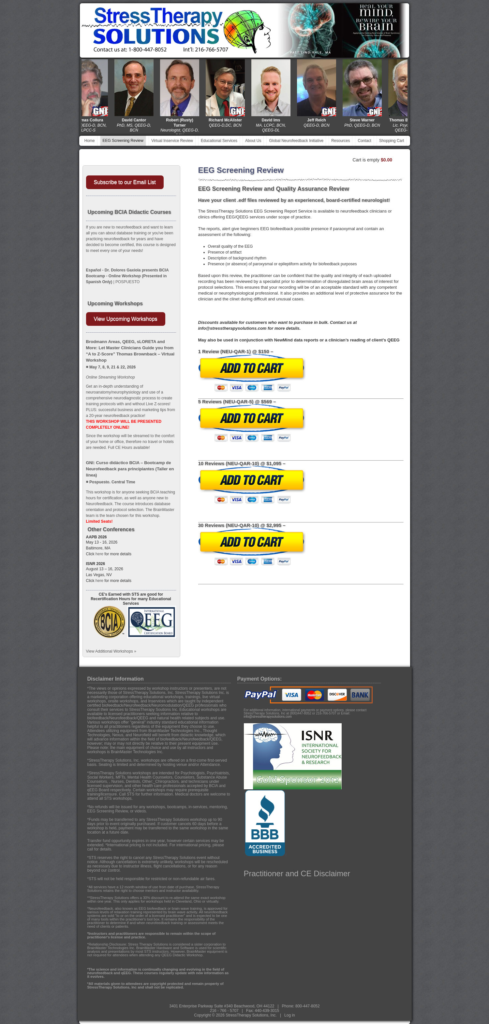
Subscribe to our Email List (125, 182)
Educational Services (219, 140)
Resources (340, 140)
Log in (289, 1015)
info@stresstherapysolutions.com (268, 716)
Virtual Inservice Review (172, 140)
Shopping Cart (391, 140)
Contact (364, 140)
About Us (253, 140)
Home (89, 140)
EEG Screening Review (123, 140)
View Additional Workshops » (111, 651)
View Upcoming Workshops (125, 319)
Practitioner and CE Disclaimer (297, 873)
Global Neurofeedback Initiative (296, 140)
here (99, 554)
